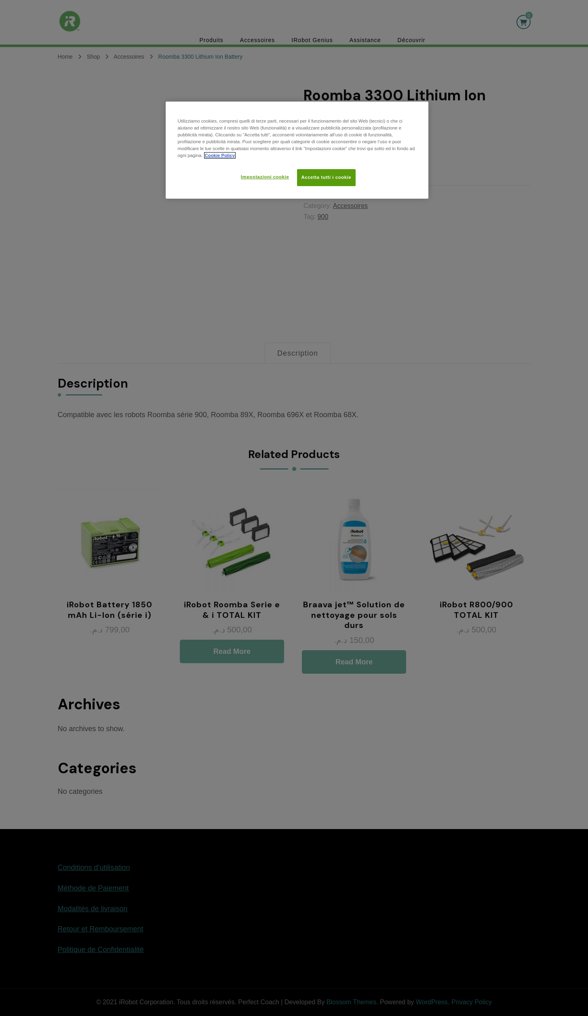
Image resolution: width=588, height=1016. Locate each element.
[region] (297, 150)
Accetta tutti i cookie (326, 177)
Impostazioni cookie (265, 176)
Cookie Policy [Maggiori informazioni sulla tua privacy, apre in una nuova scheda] (220, 155)
